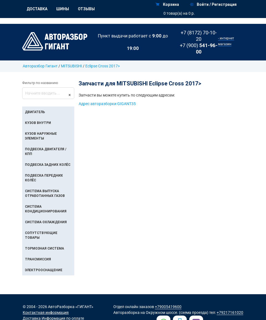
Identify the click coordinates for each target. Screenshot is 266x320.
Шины (62, 8)
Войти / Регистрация (213, 4)
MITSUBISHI (71, 66)
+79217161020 (230, 312)
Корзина (167, 4)
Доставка (37, 8)
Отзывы (86, 8)
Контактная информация (46, 312)
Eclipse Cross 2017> (102, 66)
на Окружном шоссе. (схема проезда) (174, 312)
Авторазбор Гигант (40, 66)
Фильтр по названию (40, 83)
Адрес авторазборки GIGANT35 (107, 103)
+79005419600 (168, 306)
